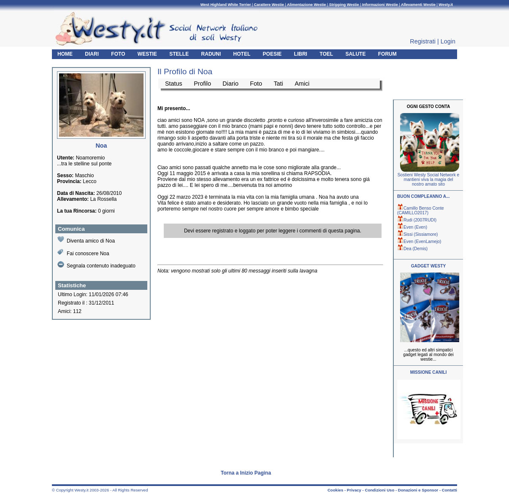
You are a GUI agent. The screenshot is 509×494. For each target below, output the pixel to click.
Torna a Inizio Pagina (246, 473)
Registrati (423, 41)
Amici (302, 83)
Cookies (335, 490)
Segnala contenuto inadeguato (96, 265)
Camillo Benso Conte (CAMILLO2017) (420, 210)
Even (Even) (412, 227)
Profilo (202, 83)
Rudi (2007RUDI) (416, 220)
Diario (230, 83)
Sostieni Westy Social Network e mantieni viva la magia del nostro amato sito (428, 179)
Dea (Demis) (412, 248)
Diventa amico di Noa (86, 240)
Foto (256, 83)
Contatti (449, 490)
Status (173, 83)
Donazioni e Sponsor (418, 490)
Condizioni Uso (379, 490)
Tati (278, 83)
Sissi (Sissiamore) (417, 234)
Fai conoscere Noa (83, 252)
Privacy (354, 490)
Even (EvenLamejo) (419, 241)
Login (448, 41)
